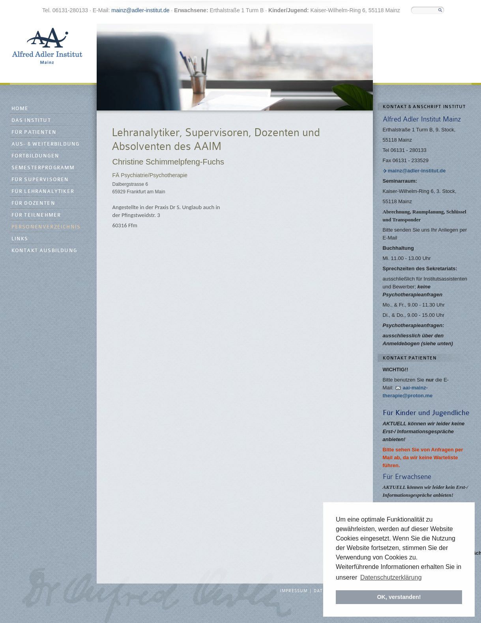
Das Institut (31, 120)
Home (20, 108)
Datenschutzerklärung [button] (391, 577)
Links (19, 238)
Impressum (293, 591)
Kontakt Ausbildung (44, 250)
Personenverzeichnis (46, 227)
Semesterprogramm (43, 167)
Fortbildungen (35, 156)
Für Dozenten (33, 203)
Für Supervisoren (40, 179)
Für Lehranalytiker (43, 191)
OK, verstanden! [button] (399, 597)
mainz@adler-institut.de (140, 10)
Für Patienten (34, 132)
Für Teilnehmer (36, 215)
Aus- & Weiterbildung (45, 144)
